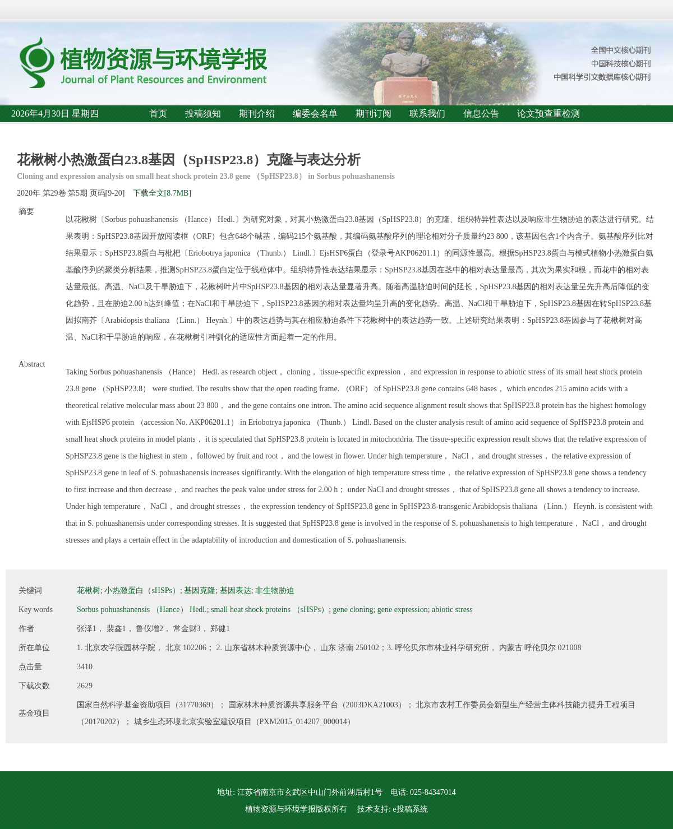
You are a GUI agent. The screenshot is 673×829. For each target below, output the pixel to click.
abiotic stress (452, 609)
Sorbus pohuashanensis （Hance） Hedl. (142, 609)
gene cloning (353, 609)
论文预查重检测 (548, 113)
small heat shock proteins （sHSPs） (270, 609)
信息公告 (481, 113)
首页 (158, 113)
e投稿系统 (410, 809)
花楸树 (88, 590)
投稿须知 (203, 113)
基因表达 (235, 590)
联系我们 (427, 113)
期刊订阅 (373, 113)
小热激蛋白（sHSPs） (142, 590)
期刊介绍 (257, 113)
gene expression (402, 609)
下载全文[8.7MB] (162, 193)
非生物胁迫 (274, 590)
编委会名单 (315, 113)
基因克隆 (199, 590)
